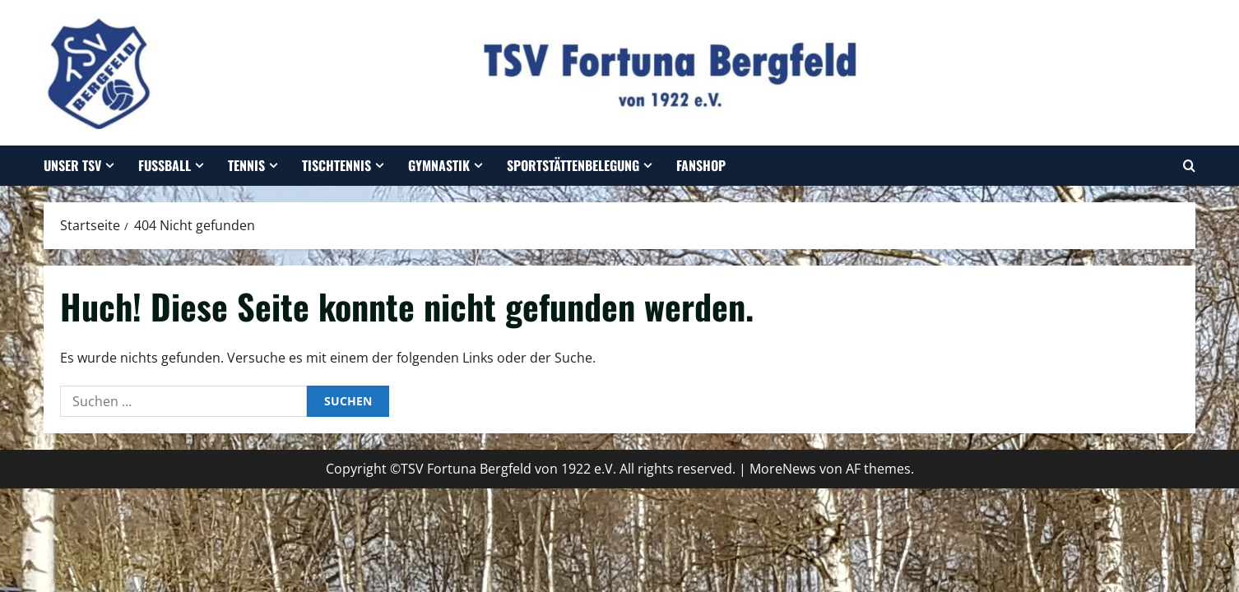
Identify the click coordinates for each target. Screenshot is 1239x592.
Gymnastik (439, 165)
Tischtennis (336, 165)
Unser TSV (72, 165)
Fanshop (701, 165)
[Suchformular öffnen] (1189, 166)
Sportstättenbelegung (573, 165)
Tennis (246, 165)
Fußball (164, 165)
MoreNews (782, 469)
